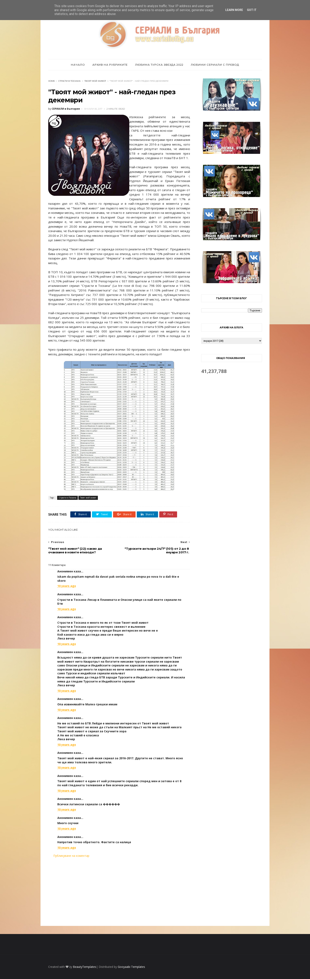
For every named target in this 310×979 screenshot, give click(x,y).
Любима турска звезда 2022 (159, 64)
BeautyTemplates (84, 967)
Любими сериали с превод (215, 64)
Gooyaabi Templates (131, 967)
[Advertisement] (119, 891)
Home (51, 81)
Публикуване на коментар (71, 856)
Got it (252, 10)
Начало (78, 64)
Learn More (234, 10)
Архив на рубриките (110, 64)
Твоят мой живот (95, 81)
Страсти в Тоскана (69, 81)
